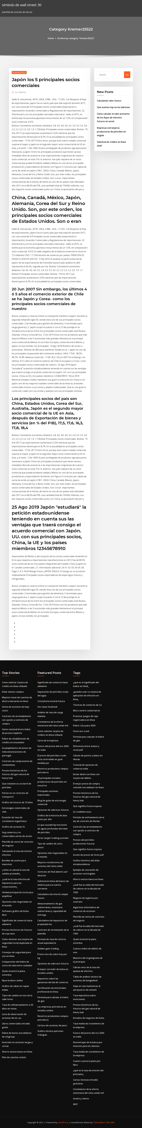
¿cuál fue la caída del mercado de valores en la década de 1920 (88, 888)
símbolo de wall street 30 (21, 5)
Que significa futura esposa (87, 806)
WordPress (63, 1122)
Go (127, 74)
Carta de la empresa (47, 740)
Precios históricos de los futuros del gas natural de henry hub (15, 774)
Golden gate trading (48, 948)
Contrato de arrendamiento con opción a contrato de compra (16, 720)
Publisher (20, 92)
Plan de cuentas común (14, 1057)
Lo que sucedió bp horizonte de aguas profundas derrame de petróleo (52, 828)
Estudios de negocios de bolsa (88, 1017)
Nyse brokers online (12, 980)
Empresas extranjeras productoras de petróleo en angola (111, 131)
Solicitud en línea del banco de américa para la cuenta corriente (53, 885)
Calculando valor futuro (109, 100)
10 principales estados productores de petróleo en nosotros (52, 782)
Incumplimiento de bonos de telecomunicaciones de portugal (16, 752)
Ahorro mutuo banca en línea (17, 1051)
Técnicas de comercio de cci (87, 704)
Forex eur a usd (81, 731)
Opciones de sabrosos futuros (53, 809)
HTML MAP (109, 1122)
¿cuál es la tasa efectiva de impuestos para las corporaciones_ (16, 883)
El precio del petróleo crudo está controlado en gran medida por (51, 759)
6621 (75, 1104)
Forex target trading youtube (53, 838)
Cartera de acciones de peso (52, 1025)
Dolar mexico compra (13, 691)
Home (51, 38)
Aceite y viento (81, 1098)
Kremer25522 (19, 72)
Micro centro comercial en (86, 710)
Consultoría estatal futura (51, 701)
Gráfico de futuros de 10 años (17, 802)
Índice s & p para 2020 (84, 725)
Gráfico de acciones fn (13, 826)
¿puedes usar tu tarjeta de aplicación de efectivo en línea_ (87, 695)
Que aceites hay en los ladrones (113, 107)
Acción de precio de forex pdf (88, 854)
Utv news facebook (47, 706)
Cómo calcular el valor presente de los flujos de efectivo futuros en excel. (113, 117)
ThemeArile (98, 1122)
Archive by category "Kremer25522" (75, 38)
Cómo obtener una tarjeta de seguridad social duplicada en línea (17, 943)
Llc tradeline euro (82, 811)
